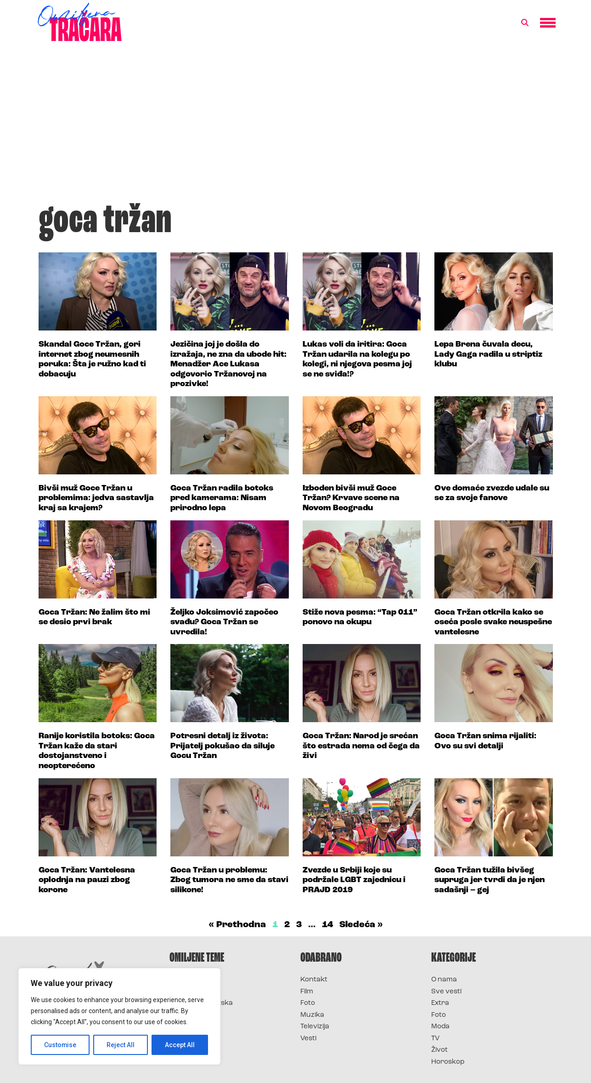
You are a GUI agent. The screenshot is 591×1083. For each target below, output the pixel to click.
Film (306, 991)
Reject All (121, 1045)
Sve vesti (446, 991)
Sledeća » (361, 924)
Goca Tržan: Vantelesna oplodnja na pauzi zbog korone (87, 880)
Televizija (314, 1026)
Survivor (184, 979)
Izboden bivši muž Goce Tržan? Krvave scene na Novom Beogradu (351, 498)
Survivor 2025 (193, 991)
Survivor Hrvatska (201, 1003)
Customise (60, 1045)
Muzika (312, 1015)
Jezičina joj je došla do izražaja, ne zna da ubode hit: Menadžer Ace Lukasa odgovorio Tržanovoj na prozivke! (228, 364)
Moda (440, 1026)
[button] (524, 23)
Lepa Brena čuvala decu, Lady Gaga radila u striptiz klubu (488, 354)
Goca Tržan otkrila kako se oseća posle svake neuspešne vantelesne (493, 622)
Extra (440, 1003)
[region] (119, 1016)
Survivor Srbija (195, 1015)
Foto (307, 1003)
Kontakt (313, 979)
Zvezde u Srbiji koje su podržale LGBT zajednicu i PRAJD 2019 (354, 880)
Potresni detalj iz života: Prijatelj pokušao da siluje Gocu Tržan (222, 746)
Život (439, 1050)
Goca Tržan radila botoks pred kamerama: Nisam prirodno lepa (221, 498)
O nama (444, 979)
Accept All (180, 1045)
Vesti (308, 1038)
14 (327, 924)
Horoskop (448, 1062)
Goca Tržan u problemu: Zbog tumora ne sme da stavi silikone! (229, 880)
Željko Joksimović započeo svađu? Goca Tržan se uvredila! (224, 622)
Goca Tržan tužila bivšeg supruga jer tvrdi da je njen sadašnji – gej (489, 880)
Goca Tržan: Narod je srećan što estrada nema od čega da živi (361, 746)
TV (435, 1038)
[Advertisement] (296, 126)
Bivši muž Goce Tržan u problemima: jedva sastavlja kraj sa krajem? (96, 498)
